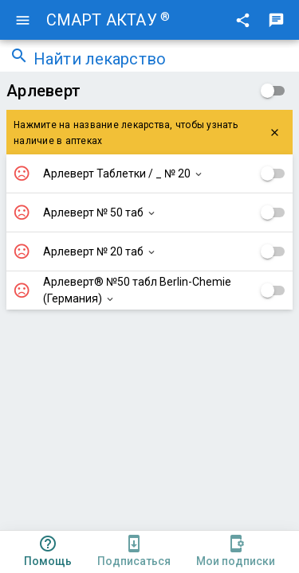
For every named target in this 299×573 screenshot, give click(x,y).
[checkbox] (273, 90)
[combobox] (161, 60)
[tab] (48, 552)
